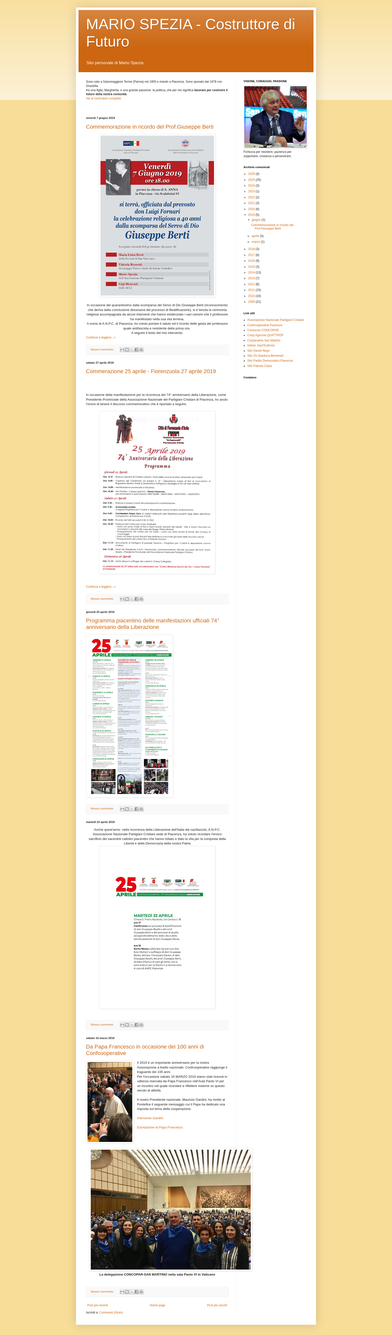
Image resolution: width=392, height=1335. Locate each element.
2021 (252, 203)
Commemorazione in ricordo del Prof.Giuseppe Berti (150, 127)
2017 (252, 255)
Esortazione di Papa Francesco (160, 1127)
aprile (256, 236)
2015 (252, 266)
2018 (252, 249)
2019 (252, 215)
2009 (252, 301)
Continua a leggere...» (101, 337)
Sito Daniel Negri (258, 350)
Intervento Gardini (150, 1118)
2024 (252, 185)
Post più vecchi (217, 1305)
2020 (252, 209)
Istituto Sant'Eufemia (261, 345)
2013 (252, 278)
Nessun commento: (103, 349)
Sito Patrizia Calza (259, 366)
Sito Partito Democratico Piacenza (270, 360)
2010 (252, 296)
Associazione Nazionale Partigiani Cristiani (275, 320)
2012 (252, 284)
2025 (252, 180)
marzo (256, 242)
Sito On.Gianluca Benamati (265, 355)
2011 (252, 290)
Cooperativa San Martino (263, 340)
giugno (257, 220)
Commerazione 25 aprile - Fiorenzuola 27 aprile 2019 (151, 371)
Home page (157, 1305)
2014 (252, 272)
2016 (252, 261)
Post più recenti (97, 1305)
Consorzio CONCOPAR (263, 330)
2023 (252, 191)
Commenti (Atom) (111, 1312)
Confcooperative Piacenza (264, 325)
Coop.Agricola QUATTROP (265, 335)
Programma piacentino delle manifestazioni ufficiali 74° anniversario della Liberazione (152, 623)
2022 (252, 197)
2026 (252, 174)
